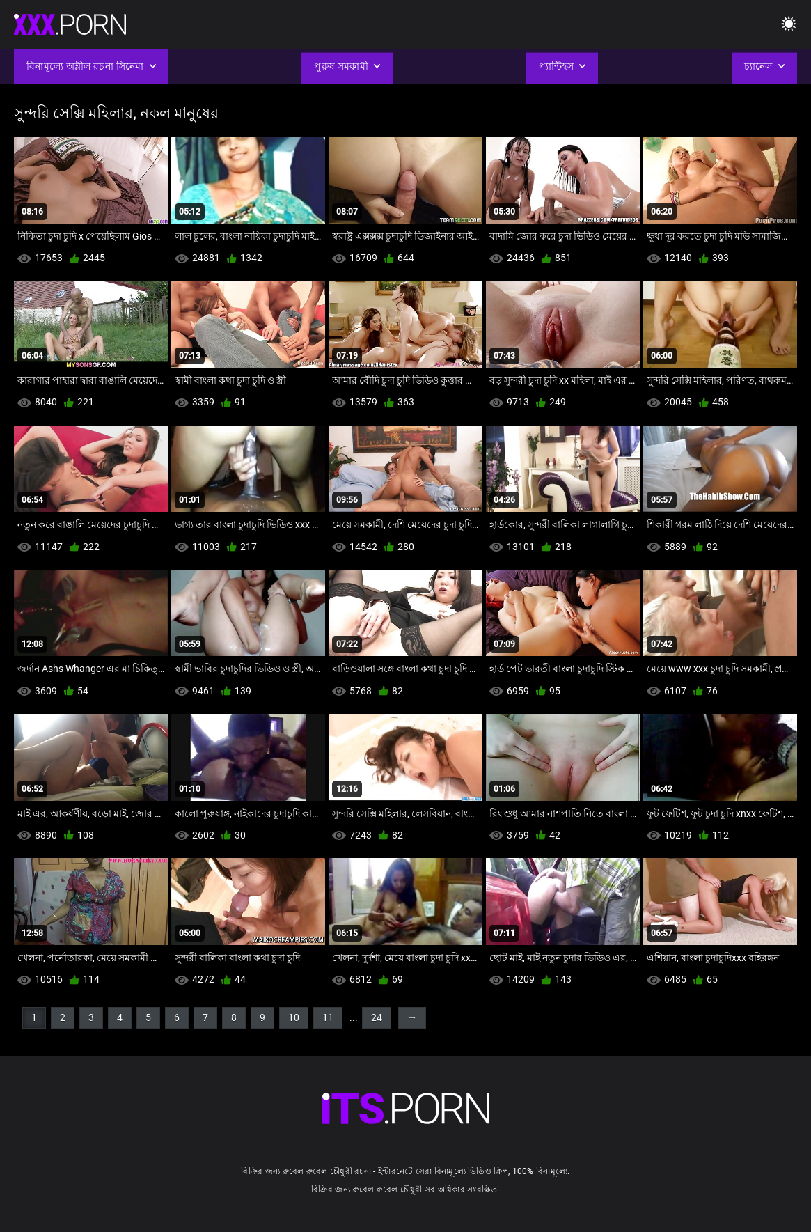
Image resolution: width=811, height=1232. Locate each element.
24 (376, 1017)
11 (327, 1017)
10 (293, 1017)
